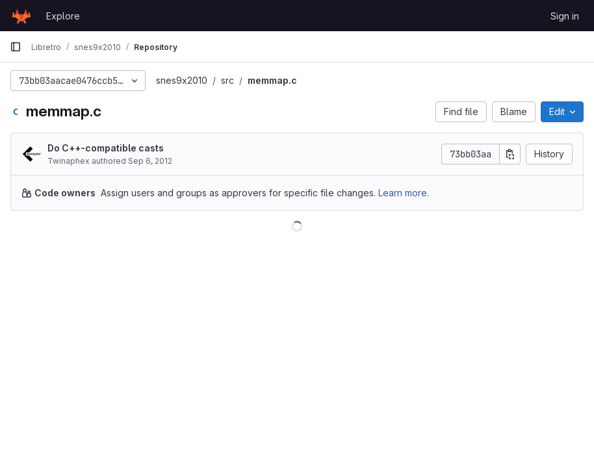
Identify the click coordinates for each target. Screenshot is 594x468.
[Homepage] (21, 15)
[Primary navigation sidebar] (15, 46)
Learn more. (403, 192)
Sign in (564, 15)
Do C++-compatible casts (105, 147)
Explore (63, 15)
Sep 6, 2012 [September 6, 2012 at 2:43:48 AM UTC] (150, 161)
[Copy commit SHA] (510, 154)
